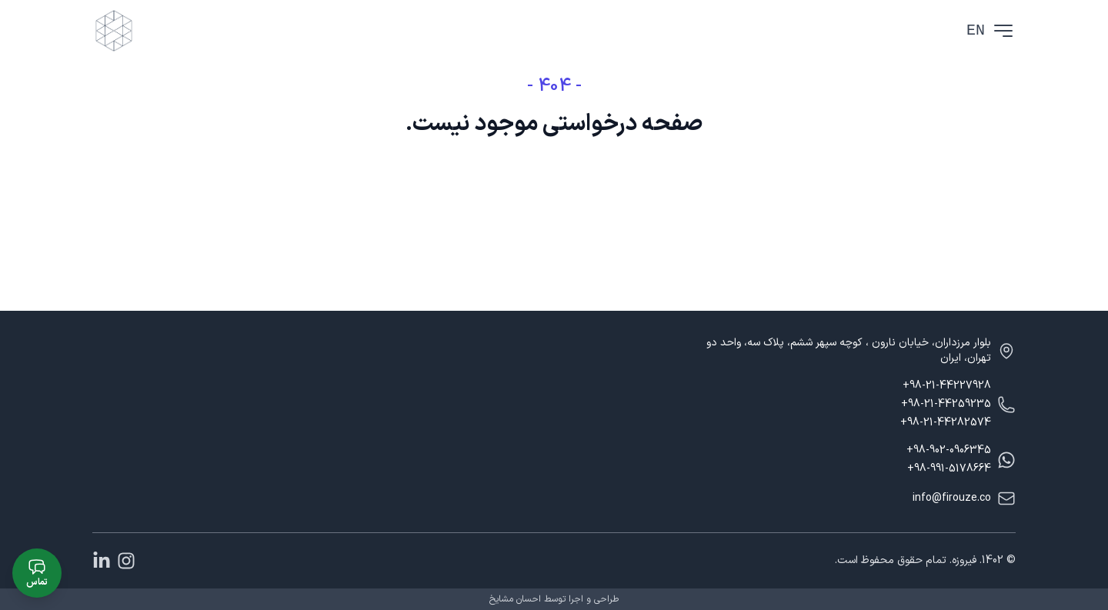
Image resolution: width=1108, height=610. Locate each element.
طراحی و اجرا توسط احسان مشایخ (554, 599)
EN (975, 30)
